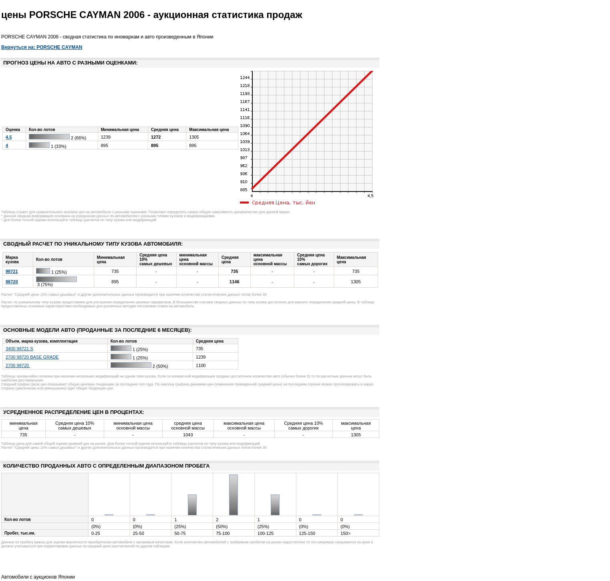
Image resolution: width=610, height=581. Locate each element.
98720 (12, 281)
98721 (12, 271)
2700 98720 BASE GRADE (32, 357)
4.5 (9, 137)
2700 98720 (18, 365)
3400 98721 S (19, 348)
